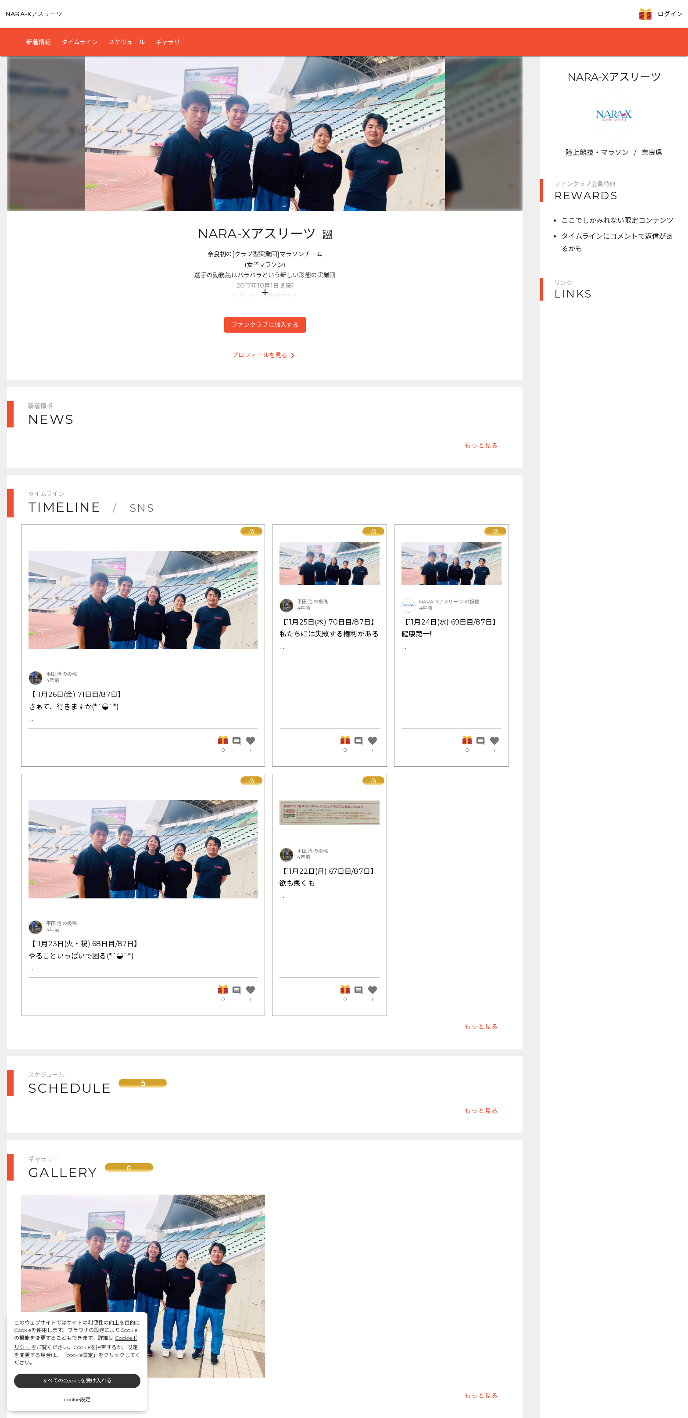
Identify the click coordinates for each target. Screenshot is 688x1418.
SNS (141, 508)
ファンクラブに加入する (265, 325)
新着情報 (38, 42)
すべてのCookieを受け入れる (77, 1380)
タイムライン (79, 42)
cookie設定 (77, 1399)
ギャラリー (170, 42)
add (265, 292)
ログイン (670, 14)
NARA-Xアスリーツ (33, 14)
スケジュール (126, 42)
